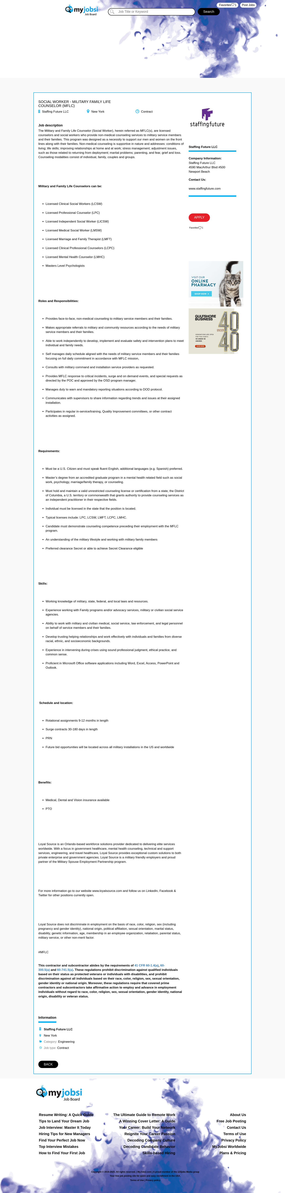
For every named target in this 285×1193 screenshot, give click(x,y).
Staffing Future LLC (203, 147)
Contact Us (236, 1127)
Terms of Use (234, 1134)
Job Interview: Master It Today (65, 1127)
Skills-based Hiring (158, 1153)
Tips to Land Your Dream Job (64, 1121)
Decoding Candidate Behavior (149, 1147)
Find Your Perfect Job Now (62, 1140)
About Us (238, 1115)
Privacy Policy (233, 1140)
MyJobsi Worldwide (229, 1147)
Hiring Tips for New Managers (64, 1134)
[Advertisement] (142, 43)
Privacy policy (153, 1180)
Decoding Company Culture (151, 1140)
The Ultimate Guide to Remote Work (144, 1115)
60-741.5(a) (65, 970)
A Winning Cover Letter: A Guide (147, 1121)
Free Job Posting (231, 1121)
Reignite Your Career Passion (150, 1134)
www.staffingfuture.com (204, 188)
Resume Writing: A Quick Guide (66, 1115)
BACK (48, 1064)
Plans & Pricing (232, 1153)
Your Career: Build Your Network (147, 1127)
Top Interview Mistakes (58, 1147)
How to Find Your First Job (62, 1153)
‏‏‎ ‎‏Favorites (227, 5)
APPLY (199, 217)
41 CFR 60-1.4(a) (146, 965)
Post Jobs (248, 5)
